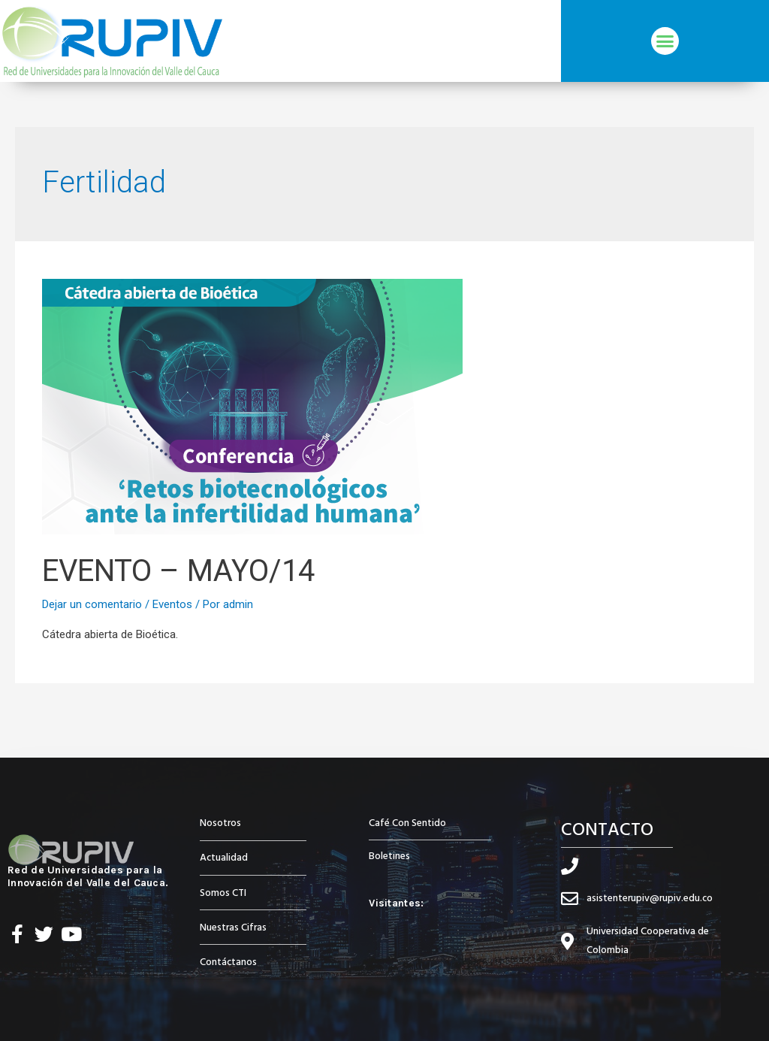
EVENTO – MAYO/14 (178, 571)
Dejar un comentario (92, 604)
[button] (665, 41)
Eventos (172, 604)
